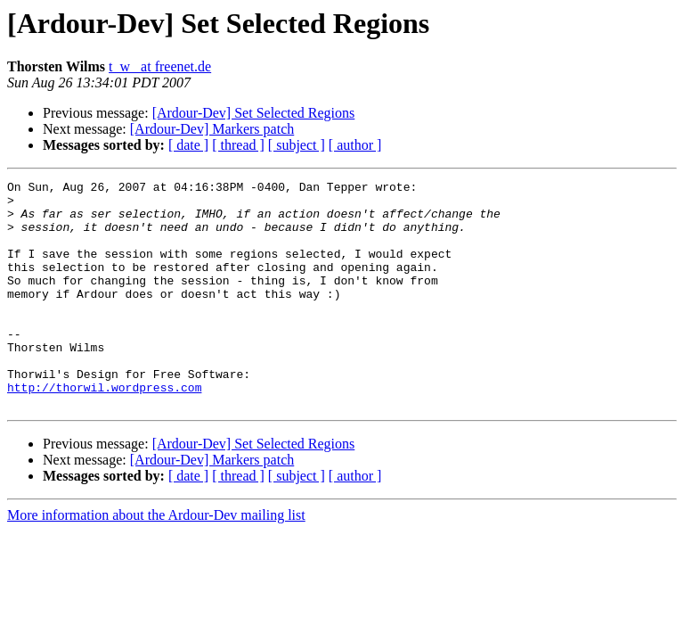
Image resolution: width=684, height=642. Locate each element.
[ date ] (188, 144)
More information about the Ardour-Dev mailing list (156, 560)
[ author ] (355, 144)
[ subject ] (296, 144)
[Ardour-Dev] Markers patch (212, 128)
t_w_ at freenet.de (160, 66)
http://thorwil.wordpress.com (104, 430)
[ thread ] (238, 144)
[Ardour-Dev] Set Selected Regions (253, 112)
